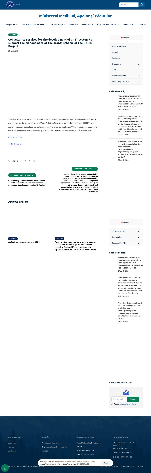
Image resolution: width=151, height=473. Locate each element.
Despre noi (12, 24)
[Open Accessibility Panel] (5, 468)
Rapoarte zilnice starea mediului (54, 447)
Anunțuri (45, 451)
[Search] (141, 4)
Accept (125, 404)
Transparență (58, 24)
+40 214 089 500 (120, 448)
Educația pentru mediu (85, 454)
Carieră (13, 34)
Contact (142, 24)
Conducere (12, 451)
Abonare (133, 399)
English (125, 37)
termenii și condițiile (128, 404)
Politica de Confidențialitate (33, 466)
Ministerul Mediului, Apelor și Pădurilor (75, 16)
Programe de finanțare (108, 24)
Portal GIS (87, 24)
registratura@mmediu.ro (122, 452)
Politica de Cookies (15, 466)
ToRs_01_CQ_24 (15, 144)
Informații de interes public (34, 24)
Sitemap (11, 447)
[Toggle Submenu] (138, 64)
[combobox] (128, 4)
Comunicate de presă (50, 443)
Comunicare (129, 24)
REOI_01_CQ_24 (15, 137)
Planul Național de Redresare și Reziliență (89, 444)
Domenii (73, 24)
